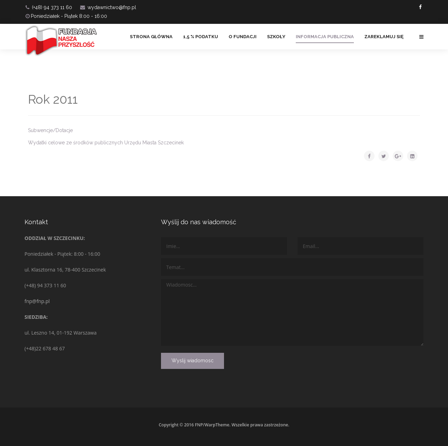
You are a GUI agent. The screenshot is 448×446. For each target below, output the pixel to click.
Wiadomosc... (292, 312)
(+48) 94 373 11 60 (52, 7)
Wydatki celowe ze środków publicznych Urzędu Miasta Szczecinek (106, 142)
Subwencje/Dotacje (50, 130)
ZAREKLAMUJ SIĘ (384, 36)
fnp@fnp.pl (37, 301)
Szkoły (276, 36)
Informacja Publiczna (325, 36)
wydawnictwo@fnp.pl (112, 7)
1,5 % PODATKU (200, 36)
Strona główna (151, 36)
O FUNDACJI (243, 36)
